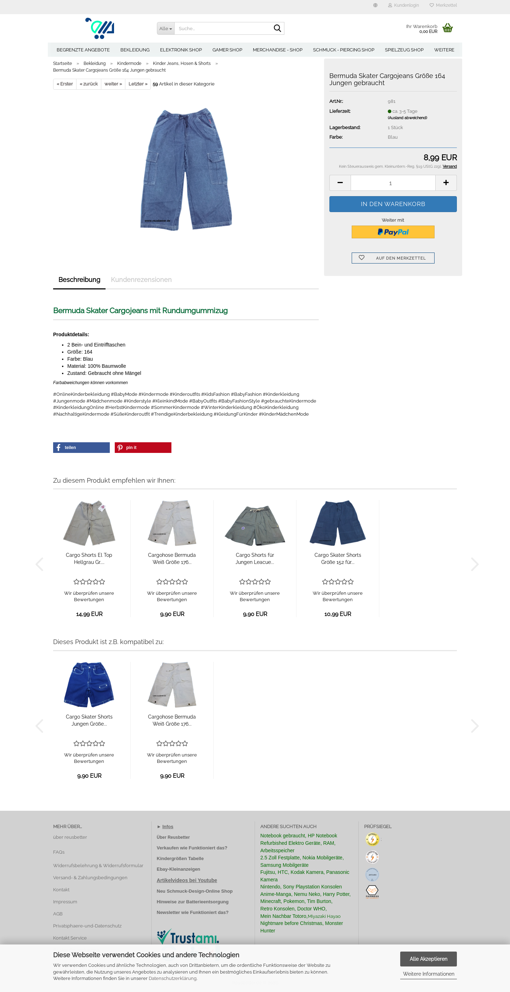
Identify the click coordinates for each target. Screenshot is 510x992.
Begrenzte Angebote (83, 49)
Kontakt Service (70, 938)
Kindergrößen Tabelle (180, 858)
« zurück (89, 84)
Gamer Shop (227, 49)
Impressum (65, 901)
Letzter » (138, 84)
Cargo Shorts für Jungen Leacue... (255, 558)
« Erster (65, 84)
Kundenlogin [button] (403, 5)
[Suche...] (166, 28)
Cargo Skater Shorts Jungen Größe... (89, 720)
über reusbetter (70, 837)
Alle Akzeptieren (428, 959)
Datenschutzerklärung (173, 978)
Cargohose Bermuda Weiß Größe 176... (172, 558)
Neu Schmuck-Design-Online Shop (195, 891)
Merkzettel (443, 5)
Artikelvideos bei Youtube (187, 880)
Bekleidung (134, 49)
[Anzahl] (393, 183)
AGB (58, 913)
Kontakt (61, 889)
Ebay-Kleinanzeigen (178, 869)
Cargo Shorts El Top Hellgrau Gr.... (89, 558)
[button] (375, 7)
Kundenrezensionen (141, 279)
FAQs (58, 852)
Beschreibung (79, 279)
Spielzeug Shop (404, 49)
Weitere (444, 49)
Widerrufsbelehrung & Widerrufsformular (98, 865)
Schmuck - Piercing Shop (343, 49)
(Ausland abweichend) (407, 118)
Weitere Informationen (428, 974)
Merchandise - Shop (277, 49)
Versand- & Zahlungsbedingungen (90, 877)
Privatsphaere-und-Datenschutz (87, 926)
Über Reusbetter (173, 837)
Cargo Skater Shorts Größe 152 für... (337, 558)
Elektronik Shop (181, 49)
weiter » (113, 84)
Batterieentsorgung (207, 901)
